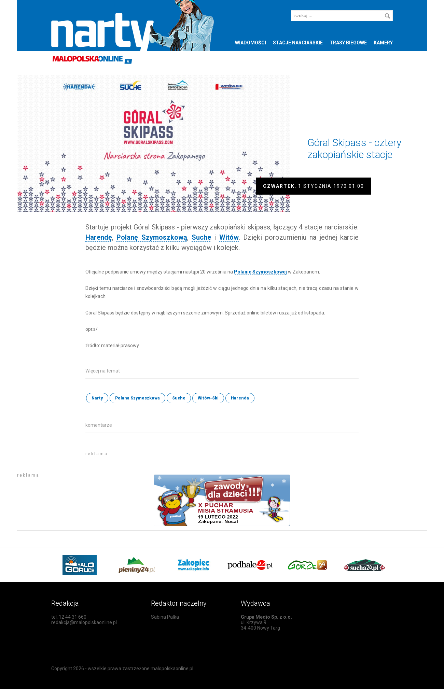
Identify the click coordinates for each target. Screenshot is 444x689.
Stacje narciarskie (298, 42)
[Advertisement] (165, 458)
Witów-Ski (208, 398)
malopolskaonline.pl (172, 668)
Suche (178, 398)
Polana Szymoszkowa (137, 398)
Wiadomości (250, 42)
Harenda (240, 398)
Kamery (383, 42)
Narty (97, 398)
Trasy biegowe (348, 42)
